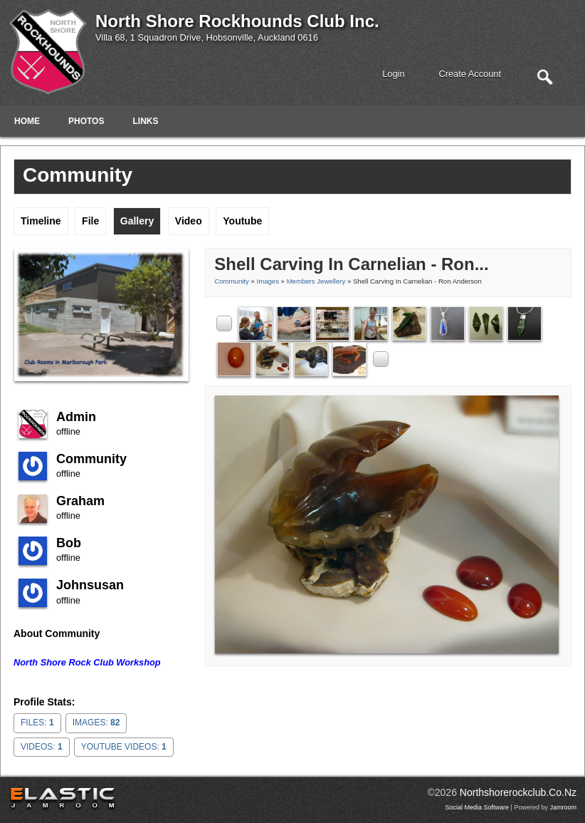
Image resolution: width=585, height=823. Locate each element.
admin (76, 417)
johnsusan (90, 585)
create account (470, 73)
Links (145, 121)
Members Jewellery (316, 281)
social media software (478, 807)
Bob (68, 543)
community (91, 459)
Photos (86, 121)
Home (27, 121)
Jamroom (562, 807)
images (267, 281)
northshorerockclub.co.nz (518, 792)
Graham (80, 501)
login (393, 73)
